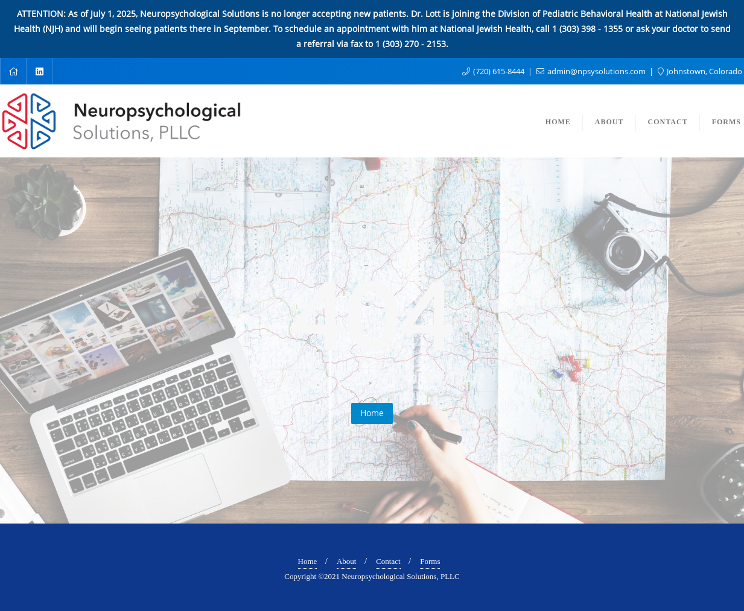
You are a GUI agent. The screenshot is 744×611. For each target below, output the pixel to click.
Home (372, 413)
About (347, 561)
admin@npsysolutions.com (591, 71)
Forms (430, 561)
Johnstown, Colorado (700, 71)
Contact (388, 561)
